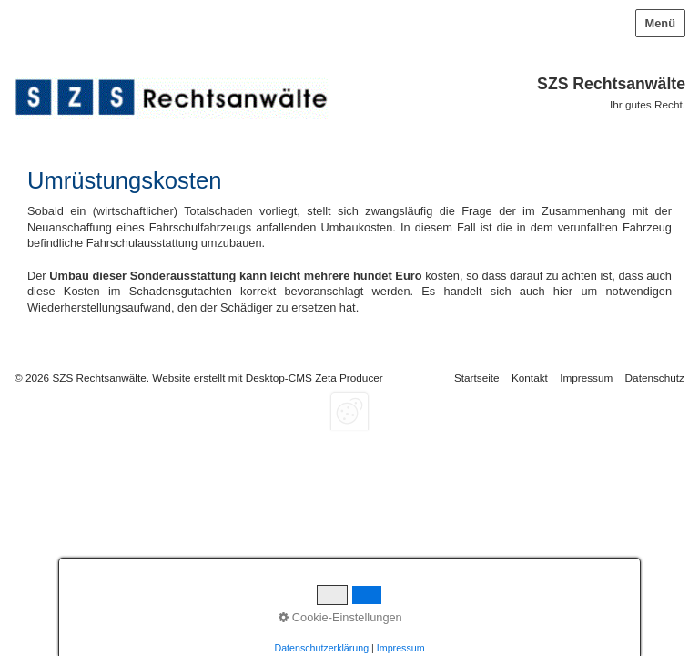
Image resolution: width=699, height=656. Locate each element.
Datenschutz (654, 378)
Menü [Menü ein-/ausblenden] (660, 23)
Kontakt (530, 378)
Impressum (586, 378)
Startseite (477, 378)
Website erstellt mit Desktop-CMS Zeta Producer (267, 378)
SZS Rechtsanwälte (611, 84)
